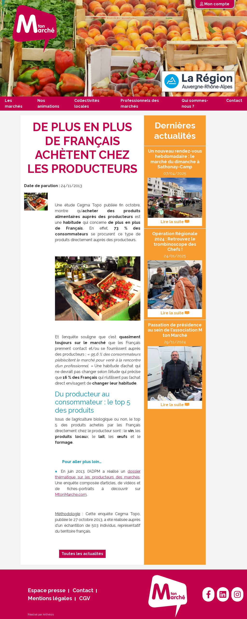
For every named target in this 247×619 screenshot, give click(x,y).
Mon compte (214, 4)
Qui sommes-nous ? (195, 103)
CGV (84, 598)
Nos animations (48, 103)
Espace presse (47, 590)
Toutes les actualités (82, 553)
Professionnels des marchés (140, 103)
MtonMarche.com (71, 494)
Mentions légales (50, 598)
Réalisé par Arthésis (41, 614)
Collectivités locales (86, 103)
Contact (234, 100)
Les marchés (13, 103)
